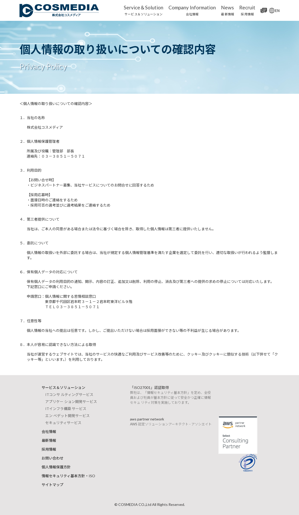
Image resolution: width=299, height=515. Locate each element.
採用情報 (49, 449)
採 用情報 (247, 10)
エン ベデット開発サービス (67, 415)
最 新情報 (227, 10)
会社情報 (192, 10)
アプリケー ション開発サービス (71, 401)
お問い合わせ (52, 458)
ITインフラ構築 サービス (65, 408)
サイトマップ (52, 484)
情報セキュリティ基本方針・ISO (68, 476)
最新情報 (49, 440)
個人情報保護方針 (56, 467)
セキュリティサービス (63, 422)
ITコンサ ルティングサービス (69, 394)
